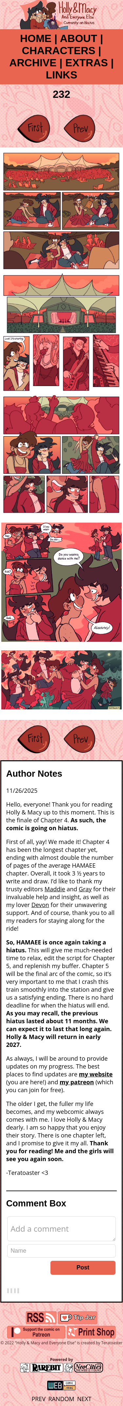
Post (82, 1267)
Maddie (55, 889)
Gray (85, 889)
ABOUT (78, 38)
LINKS (61, 75)
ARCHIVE (32, 63)
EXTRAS (86, 63)
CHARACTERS (58, 50)
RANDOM (61, 1399)
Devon (40, 905)
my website (96, 1074)
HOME (35, 38)
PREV (38, 1399)
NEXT (84, 1399)
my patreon (77, 1082)
